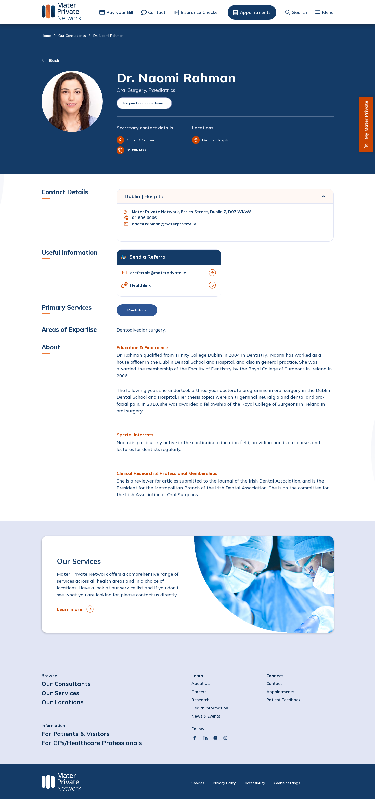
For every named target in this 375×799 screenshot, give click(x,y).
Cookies (197, 783)
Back (54, 60)
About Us (200, 683)
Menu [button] (328, 12)
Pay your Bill (119, 12)
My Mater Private (366, 120)
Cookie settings (287, 783)
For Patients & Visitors (76, 733)
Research (200, 699)
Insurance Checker (200, 12)
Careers (198, 691)
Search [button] (299, 12)
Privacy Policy (224, 783)
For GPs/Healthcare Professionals (92, 743)
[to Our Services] (188, 584)
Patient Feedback (283, 699)
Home (46, 35)
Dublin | (144, 196)
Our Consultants (72, 35)
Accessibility (254, 783)
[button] (225, 311)
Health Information (209, 707)
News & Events (205, 716)
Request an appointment (144, 103)
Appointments (255, 12)
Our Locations (63, 702)
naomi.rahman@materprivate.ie (164, 223)
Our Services (60, 693)
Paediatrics (136, 310)
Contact (156, 12)
